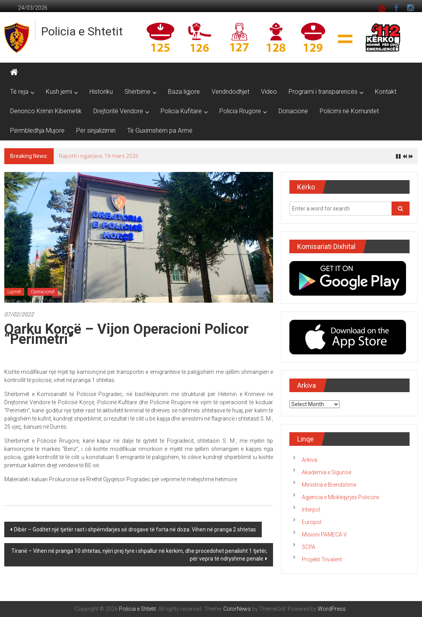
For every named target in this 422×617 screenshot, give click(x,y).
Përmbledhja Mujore (37, 130)
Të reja (19, 91)
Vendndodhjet (230, 91)
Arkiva (309, 460)
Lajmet (14, 291)
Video (269, 91)
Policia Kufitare (181, 111)
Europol (311, 522)
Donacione (293, 111)
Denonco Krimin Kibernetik (46, 111)
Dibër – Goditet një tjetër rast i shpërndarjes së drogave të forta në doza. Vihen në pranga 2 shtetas (135, 529)
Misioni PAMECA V (324, 534)
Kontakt (385, 91)
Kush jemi (59, 91)
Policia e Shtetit (82, 31)
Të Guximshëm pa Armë (160, 130)
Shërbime (137, 91)
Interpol (311, 510)
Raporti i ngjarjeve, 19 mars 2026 (98, 156)
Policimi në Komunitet (349, 111)
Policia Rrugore (240, 111)
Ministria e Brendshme (329, 485)
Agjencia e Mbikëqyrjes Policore (340, 497)
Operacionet (43, 291)
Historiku (101, 91)
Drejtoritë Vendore (118, 111)
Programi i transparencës (323, 91)
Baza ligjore (184, 91)
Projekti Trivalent (322, 559)
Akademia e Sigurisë (326, 472)
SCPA (308, 547)
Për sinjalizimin (96, 130)
